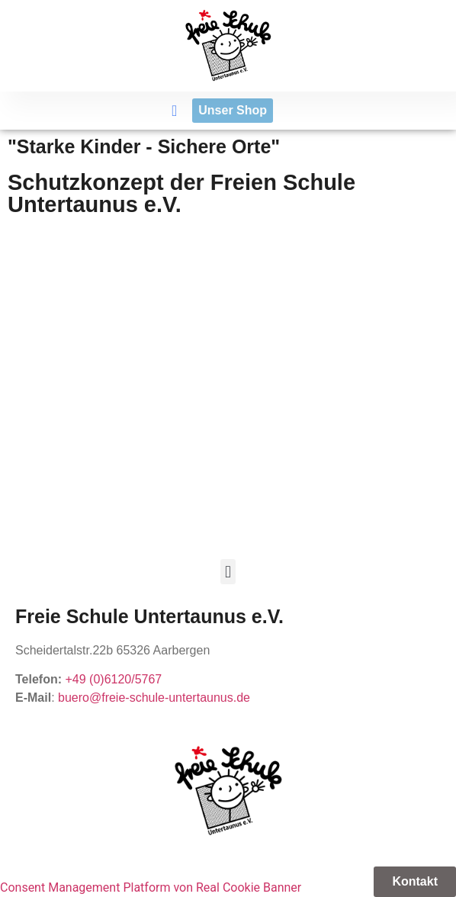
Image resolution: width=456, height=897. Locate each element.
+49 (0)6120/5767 (113, 679)
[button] (174, 110)
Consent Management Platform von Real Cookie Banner (150, 887)
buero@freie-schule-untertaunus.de (154, 697)
